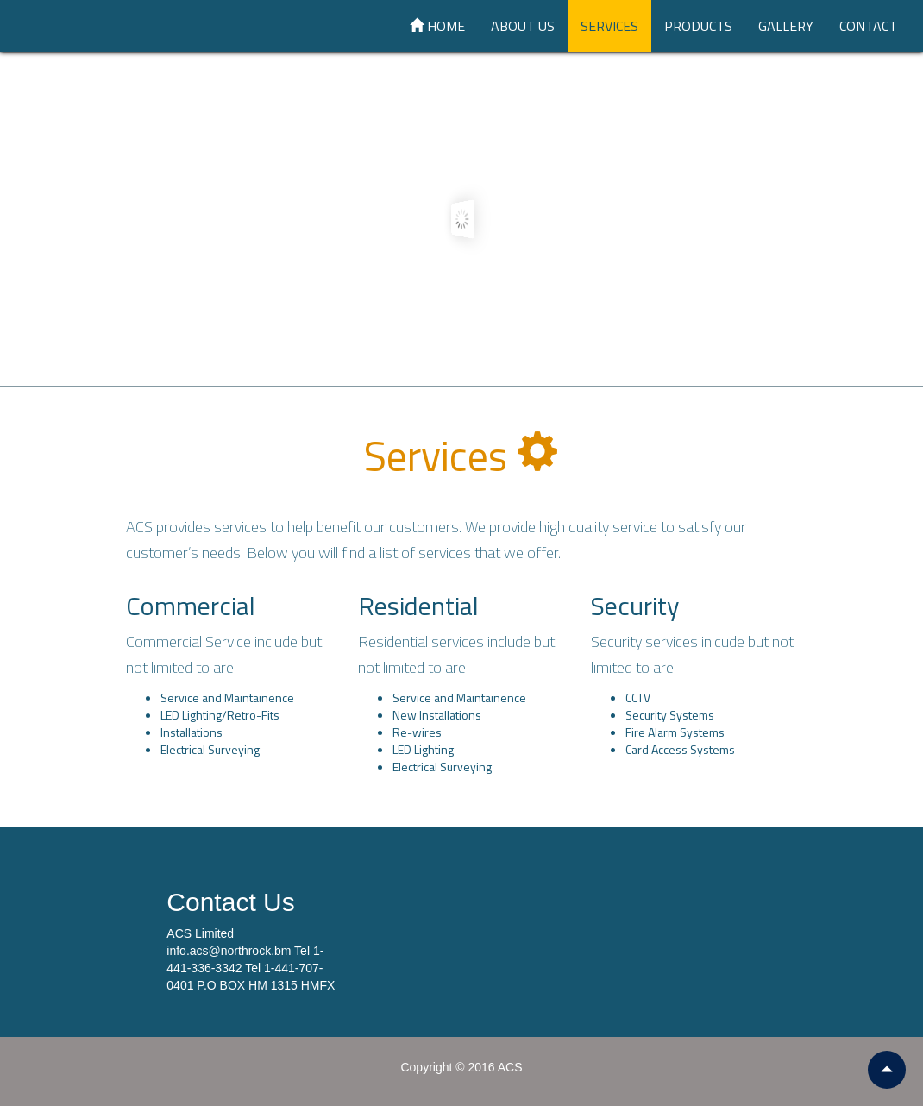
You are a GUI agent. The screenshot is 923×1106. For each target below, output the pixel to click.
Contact (868, 26)
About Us (523, 26)
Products (698, 26)
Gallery (785, 26)
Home (437, 26)
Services (609, 26)
